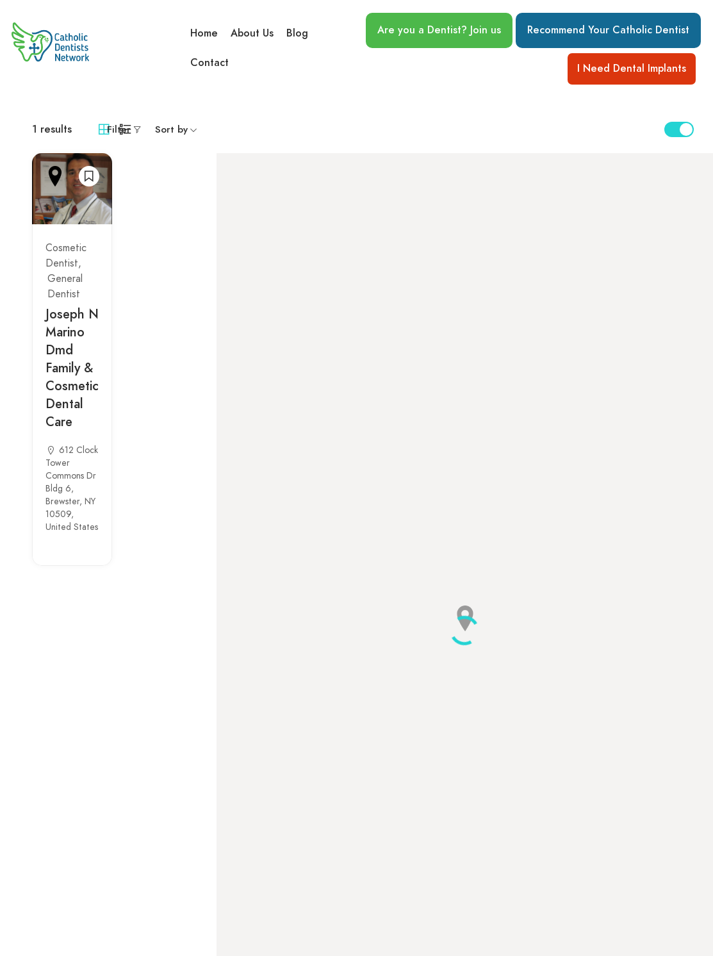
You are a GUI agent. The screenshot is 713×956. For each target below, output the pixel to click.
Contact (209, 63)
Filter (119, 129)
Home (204, 33)
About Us (252, 33)
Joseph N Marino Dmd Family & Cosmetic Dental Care (72, 368)
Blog (297, 33)
